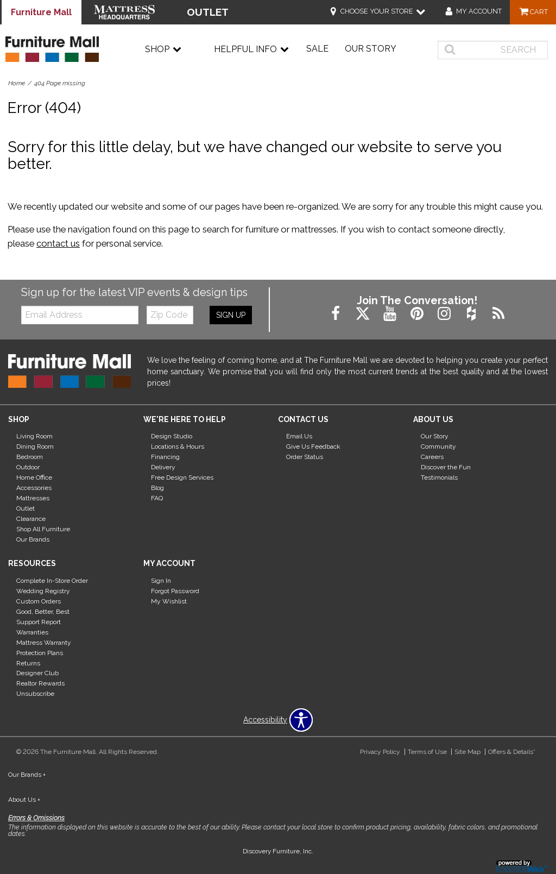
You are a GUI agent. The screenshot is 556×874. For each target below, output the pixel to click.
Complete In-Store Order (52, 580)
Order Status (304, 457)
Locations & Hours (177, 446)
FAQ (157, 498)
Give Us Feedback (313, 446)
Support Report (38, 622)
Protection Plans (39, 652)
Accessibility (265, 720)
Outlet (25, 508)
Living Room (34, 436)
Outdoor (28, 467)
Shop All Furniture (43, 529)
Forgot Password (175, 591)
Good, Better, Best (43, 611)
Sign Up (230, 315)
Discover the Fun (446, 467)
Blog (157, 488)
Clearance (31, 519)
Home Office (34, 477)
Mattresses (32, 498)
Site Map (467, 752)
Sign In (161, 580)
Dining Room (35, 446)
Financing (165, 457)
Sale (317, 48)
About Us (24, 799)
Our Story (370, 48)
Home (16, 83)
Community (438, 446)
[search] (493, 50)
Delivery (163, 467)
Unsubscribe (35, 693)
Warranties (32, 632)
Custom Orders (38, 601)
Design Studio (171, 436)
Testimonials (439, 477)
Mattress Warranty (43, 642)
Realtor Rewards (40, 683)
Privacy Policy (380, 752)
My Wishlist (169, 601)
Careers (432, 457)
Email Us (299, 436)
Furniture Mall (41, 12)
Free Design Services (182, 477)
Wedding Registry (43, 591)
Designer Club (37, 673)
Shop (163, 49)
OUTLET (208, 12)
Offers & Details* (511, 752)
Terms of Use (427, 752)
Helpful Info (251, 49)
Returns (28, 662)
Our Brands (32, 539)
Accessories (34, 488)
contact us (58, 243)
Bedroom (29, 457)
